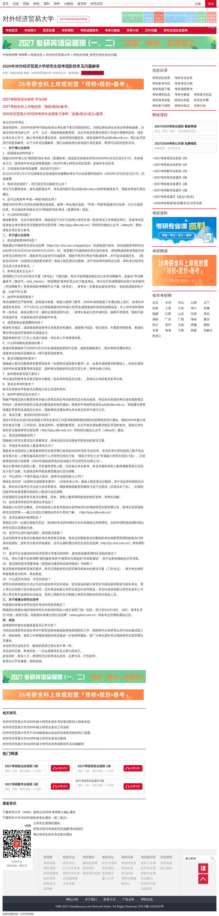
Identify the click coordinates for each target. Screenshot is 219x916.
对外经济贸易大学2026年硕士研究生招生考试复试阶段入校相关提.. (47, 721)
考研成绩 (49, 868)
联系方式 (109, 899)
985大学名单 (71, 873)
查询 (212, 858)
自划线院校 (70, 878)
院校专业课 (148, 873)
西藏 (194, 325)
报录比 (125, 883)
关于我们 (91, 899)
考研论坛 (108, 857)
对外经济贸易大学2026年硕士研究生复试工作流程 (36, 727)
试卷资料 (166, 857)
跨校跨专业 (128, 863)
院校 (26, 3)
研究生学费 (201, 100)
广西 (181, 319)
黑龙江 (156, 336)
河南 (194, 313)
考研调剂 (68, 30)
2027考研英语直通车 (175, 17)
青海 (168, 330)
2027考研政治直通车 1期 (170, 184)
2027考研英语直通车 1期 (170, 177)
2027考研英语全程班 (132, 17)
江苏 (181, 308)
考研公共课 (148, 863)
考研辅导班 (148, 857)
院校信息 (37, 54)
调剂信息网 (89, 863)
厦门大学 (108, 878)
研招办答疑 (182, 100)
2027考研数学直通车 (201, 18)
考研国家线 (50, 873)
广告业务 (128, 899)
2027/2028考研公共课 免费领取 (176, 143)
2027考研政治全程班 (149, 18)
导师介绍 (132, 30)
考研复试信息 (203, 94)
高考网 (47, 888)
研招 (36, 3)
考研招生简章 (161, 78)
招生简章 (49, 878)
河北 (181, 302)
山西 (194, 302)
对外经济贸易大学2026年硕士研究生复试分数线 (34, 738)
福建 (155, 313)
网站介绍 (72, 899)
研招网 (47, 857)
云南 (181, 325)
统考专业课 (148, 868)
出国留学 (147, 888)
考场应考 (127, 868)
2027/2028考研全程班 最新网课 (176, 126)
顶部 (203, 879)
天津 (168, 302)
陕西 (207, 325)
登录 (211, 4)
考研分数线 (182, 94)
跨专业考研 (109, 863)
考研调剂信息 (161, 94)
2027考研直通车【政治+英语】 (174, 196)
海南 (194, 319)
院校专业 (69, 857)
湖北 (207, 313)
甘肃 (155, 330)
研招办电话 (182, 105)
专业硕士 (147, 878)
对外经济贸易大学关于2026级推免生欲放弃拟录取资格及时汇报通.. (47, 732)
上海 (168, 308)
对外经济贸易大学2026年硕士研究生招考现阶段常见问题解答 (43, 744)
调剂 (47, 3)
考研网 (22, 54)
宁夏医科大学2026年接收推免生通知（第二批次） (36, 817)
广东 (168, 319)
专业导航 (69, 883)
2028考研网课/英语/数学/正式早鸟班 (211, 18)
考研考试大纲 (183, 83)
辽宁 (207, 302)
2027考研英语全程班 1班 (94, 766)
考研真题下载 (161, 89)
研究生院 (97, 3)
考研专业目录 (183, 78)
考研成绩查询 (183, 89)
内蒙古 (208, 330)
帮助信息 (147, 899)
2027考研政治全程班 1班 (21, 766)
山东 (181, 313)
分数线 (68, 3)
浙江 (194, 308)
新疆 (194, 330)
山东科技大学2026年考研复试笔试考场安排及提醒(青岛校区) (43, 828)
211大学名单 (71, 868)
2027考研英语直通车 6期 (89, 780)
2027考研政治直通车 (191, 18)
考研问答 (127, 857)
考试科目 (127, 873)
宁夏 (181, 330)
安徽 (207, 308)
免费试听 (62, 768)
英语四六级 (148, 883)
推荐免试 (49, 883)
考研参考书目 (161, 83)
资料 (57, 3)
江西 (168, 313)
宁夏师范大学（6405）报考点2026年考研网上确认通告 (39, 812)
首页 (6, 3)
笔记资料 (166, 868)
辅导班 (81, 3)
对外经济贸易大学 (28, 18)
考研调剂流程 (91, 873)
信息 (16, 3)
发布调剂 (88, 868)
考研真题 (49, 863)
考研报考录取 (161, 100)
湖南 (155, 319)
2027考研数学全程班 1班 (21, 784)
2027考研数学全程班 (159, 18)
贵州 (168, 325)
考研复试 (108, 873)
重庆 (207, 319)
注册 (198, 4)
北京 (155, 302)
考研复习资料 (161, 105)
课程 (203, 868)
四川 (155, 325)
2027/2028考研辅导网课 (73, 19)
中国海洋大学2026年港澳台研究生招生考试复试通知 (37, 834)
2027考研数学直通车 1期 (170, 190)
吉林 (155, 308)
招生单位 (69, 863)
